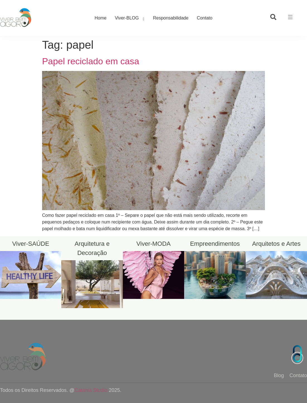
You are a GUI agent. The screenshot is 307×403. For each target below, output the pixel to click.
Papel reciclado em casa (90, 61)
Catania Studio (90, 390)
